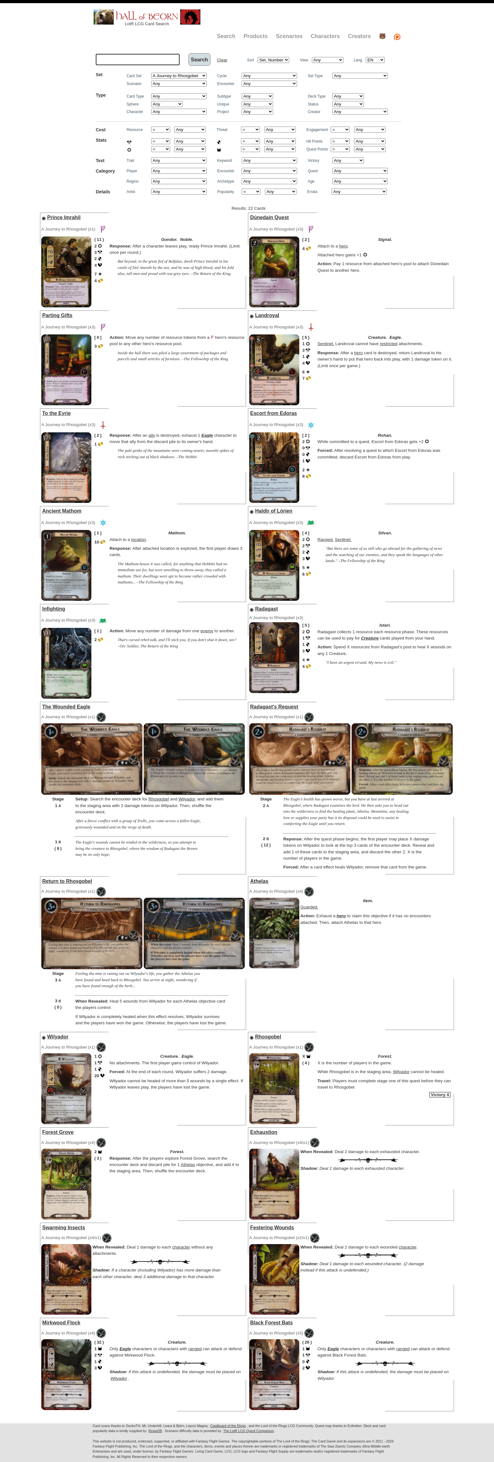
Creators (359, 36)
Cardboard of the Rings (228, 1426)
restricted (389, 343)
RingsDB (155, 1431)
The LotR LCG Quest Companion (248, 1431)
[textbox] (138, 59)
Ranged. (326, 539)
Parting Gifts (57, 315)
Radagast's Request (274, 706)
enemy (206, 631)
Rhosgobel (158, 799)
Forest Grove (58, 1132)
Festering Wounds (272, 1227)
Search (226, 36)
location (138, 539)
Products (256, 36)
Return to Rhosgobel (67, 881)
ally (152, 435)
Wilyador (187, 799)
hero (343, 246)
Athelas (259, 881)
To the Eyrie (56, 413)
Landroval (267, 315)
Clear (222, 60)
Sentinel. (326, 343)
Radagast (266, 609)
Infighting (53, 609)
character (181, 1247)
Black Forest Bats (271, 1322)
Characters (325, 36)
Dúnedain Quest (269, 217)
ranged (195, 1348)
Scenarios (289, 36)
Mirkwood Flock (61, 1322)
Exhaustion (263, 1132)
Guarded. (310, 907)
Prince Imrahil (64, 217)
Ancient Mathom (61, 511)
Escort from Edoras (273, 413)
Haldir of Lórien (273, 511)
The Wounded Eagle (66, 706)
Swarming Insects (63, 1227)
